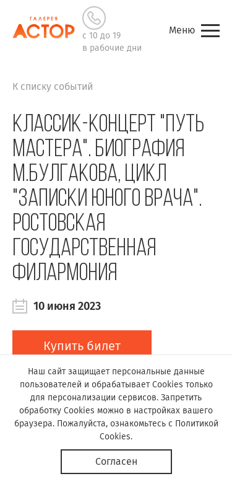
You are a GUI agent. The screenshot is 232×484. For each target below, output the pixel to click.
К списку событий (52, 86)
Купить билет (82, 345)
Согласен (116, 461)
